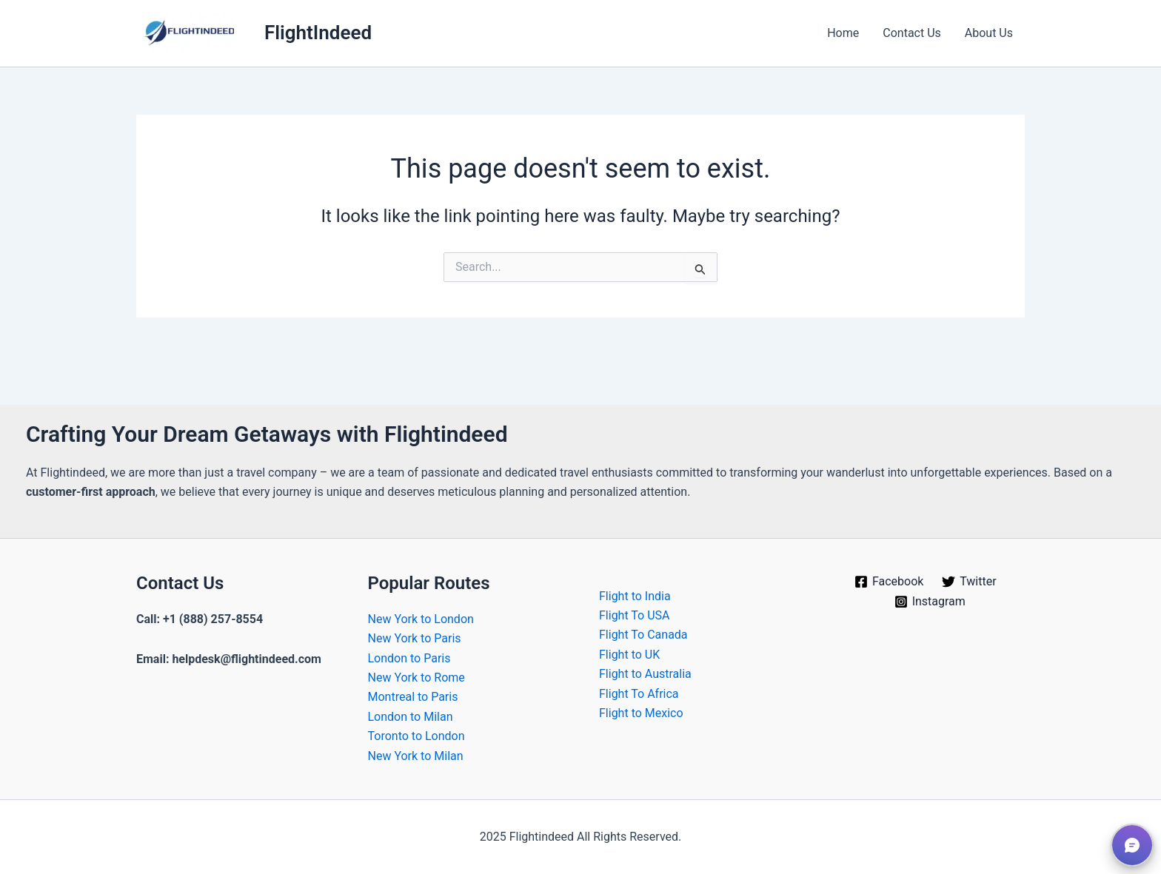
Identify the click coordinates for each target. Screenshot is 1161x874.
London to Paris (409, 658)
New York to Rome (416, 677)
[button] (1132, 845)
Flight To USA (634, 615)
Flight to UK (629, 655)
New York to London (421, 619)
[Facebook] (889, 581)
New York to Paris (414, 638)
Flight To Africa (639, 694)
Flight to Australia (645, 674)
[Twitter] (969, 581)
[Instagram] (929, 601)
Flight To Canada (643, 635)
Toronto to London (416, 736)
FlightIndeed (318, 32)
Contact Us (912, 33)
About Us (989, 33)
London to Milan (410, 717)
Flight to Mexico (641, 713)
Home (843, 33)
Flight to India (635, 596)
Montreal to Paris (413, 697)
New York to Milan (416, 756)
